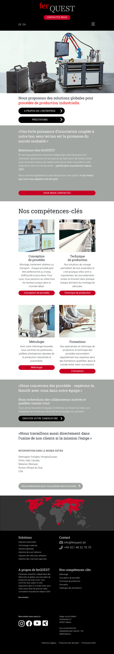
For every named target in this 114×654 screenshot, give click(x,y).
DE (19, 24)
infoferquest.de (75, 542)
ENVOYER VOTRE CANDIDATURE (40, 418)
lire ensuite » (23, 597)
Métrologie (36, 367)
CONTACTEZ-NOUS (57, 17)
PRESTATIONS (40, 119)
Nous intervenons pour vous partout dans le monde (49, 486)
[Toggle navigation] (93, 24)
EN (24, 24)
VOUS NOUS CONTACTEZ (57, 193)
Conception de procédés (36, 292)
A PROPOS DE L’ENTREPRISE (39, 111)
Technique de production (77, 292)
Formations (77, 371)
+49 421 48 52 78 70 (77, 547)
